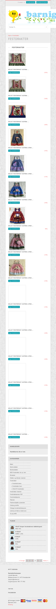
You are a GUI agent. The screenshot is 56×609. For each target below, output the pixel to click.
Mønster (12, 500)
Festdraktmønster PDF (16, 494)
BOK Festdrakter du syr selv (18, 472)
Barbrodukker (14, 467)
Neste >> (45, 560)
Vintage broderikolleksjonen (18, 508)
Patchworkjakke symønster (17, 502)
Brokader (12, 475)
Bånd (11, 464)
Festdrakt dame (17, 483)
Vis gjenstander (31, 2)
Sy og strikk (13, 513)
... (40, 560)
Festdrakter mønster (16, 491)
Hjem (9, 35)
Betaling (10, 604)
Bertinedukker (14, 470)
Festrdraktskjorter (15, 497)
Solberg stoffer (14, 505)
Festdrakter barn (17, 486)
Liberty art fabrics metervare (18, 511)
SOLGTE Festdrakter (18, 489)
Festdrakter (16, 35)
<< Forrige (22, 560)
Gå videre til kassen (42, 2)
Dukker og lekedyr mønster (18, 478)
